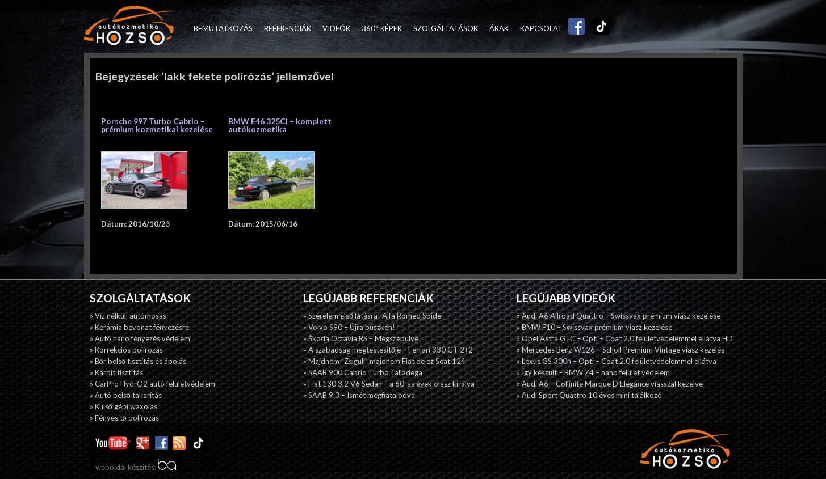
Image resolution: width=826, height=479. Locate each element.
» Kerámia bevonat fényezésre (139, 327)
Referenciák (287, 28)
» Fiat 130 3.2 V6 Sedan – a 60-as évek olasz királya (389, 383)
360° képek (382, 28)
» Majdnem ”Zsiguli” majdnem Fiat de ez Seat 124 (384, 361)
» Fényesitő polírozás (124, 417)
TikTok (599, 28)
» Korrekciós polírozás (126, 349)
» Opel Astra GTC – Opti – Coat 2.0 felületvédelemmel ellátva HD (625, 338)
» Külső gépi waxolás (123, 406)
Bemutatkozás (223, 28)
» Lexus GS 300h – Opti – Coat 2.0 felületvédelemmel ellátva (616, 361)
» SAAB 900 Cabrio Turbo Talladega (362, 372)
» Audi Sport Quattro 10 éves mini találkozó (589, 395)
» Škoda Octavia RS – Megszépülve (360, 338)
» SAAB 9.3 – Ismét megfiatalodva (359, 395)
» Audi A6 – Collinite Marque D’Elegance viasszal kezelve (610, 383)
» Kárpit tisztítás (116, 372)
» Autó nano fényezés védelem (140, 338)
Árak (499, 28)
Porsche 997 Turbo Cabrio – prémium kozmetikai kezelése (157, 125)
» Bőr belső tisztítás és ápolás (138, 361)
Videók (336, 28)
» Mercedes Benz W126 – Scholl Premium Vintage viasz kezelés (620, 349)
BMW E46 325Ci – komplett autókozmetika (280, 125)
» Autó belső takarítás (126, 395)
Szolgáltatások (445, 28)
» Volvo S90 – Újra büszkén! (349, 327)
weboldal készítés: (135, 467)
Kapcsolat (541, 28)
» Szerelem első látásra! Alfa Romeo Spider (373, 315)
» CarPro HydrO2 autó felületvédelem (152, 383)
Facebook (574, 28)
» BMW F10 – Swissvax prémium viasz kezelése (594, 327)
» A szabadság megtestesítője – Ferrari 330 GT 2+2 (388, 349)
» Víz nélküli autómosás (128, 315)
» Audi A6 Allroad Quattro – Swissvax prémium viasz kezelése (618, 315)
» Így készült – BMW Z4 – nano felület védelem (593, 372)
